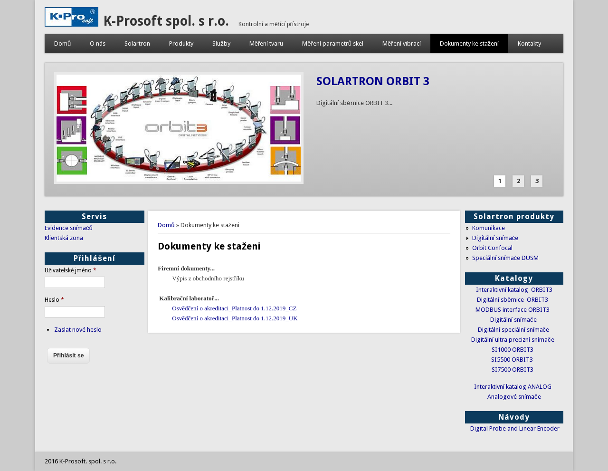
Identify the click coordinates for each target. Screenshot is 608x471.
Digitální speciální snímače (514, 329)
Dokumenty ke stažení (469, 43)
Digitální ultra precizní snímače (512, 339)
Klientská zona (64, 237)
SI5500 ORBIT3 (512, 359)
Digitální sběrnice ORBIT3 (512, 299)
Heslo (54, 300)
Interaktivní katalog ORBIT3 (514, 289)
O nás (97, 43)
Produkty (181, 43)
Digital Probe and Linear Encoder (515, 428)
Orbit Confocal (492, 247)
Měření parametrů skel (332, 43)
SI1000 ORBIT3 (512, 349)
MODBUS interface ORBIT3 (512, 309)
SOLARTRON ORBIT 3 (372, 81)
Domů (62, 43)
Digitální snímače (495, 237)
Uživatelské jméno (70, 270)
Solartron (137, 43)
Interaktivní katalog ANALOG (512, 386)
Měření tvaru (266, 43)
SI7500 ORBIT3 (512, 369)
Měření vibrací (401, 43)
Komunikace (488, 227)
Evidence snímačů (69, 227)
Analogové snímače (514, 396)
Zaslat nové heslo (78, 329)
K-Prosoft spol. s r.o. (166, 21)
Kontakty (529, 43)
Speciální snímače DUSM (505, 257)
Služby (221, 43)
